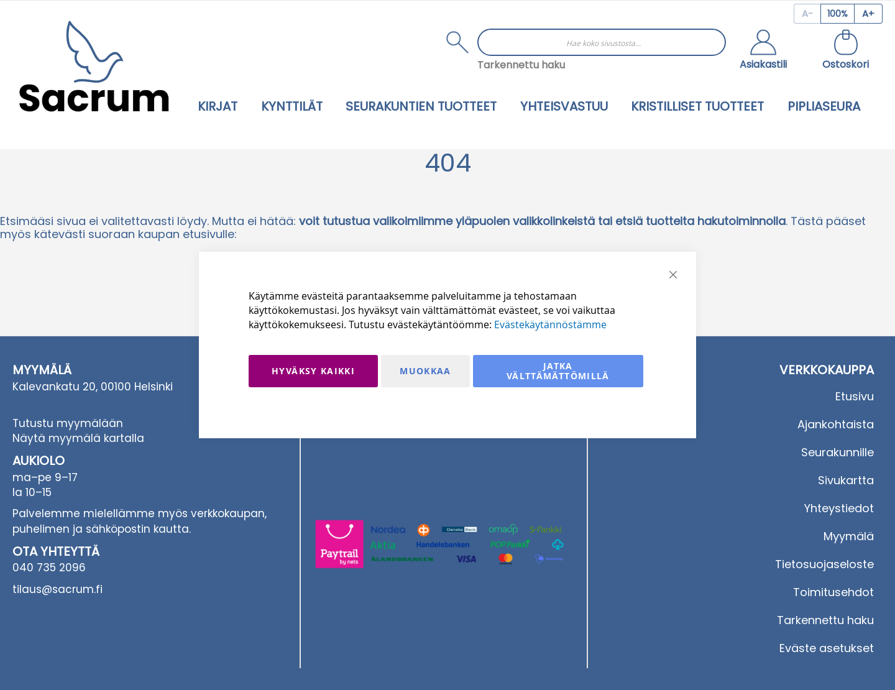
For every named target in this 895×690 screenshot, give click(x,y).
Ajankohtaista (835, 424)
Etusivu (854, 396)
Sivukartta (846, 480)
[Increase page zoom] (869, 14)
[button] (763, 51)
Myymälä (849, 536)
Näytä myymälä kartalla (78, 438)
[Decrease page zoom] (807, 14)
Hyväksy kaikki (313, 371)
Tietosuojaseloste (824, 564)
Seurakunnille (837, 452)
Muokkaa (425, 371)
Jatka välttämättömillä (558, 371)
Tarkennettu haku (521, 65)
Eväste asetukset (826, 648)
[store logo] (93, 66)
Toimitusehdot (833, 592)
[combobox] (601, 42)
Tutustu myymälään (67, 423)
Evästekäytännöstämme (550, 324)
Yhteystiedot (839, 508)
